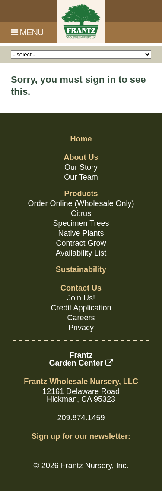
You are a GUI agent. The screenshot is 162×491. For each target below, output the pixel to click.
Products (81, 193)
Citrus (81, 213)
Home (81, 138)
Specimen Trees (81, 223)
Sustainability (81, 269)
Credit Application (81, 307)
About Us (81, 157)
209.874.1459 (81, 417)
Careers (81, 317)
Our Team (81, 177)
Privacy (81, 327)
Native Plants (81, 233)
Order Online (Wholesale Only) (81, 203)
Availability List (81, 253)
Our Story (81, 167)
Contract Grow (81, 243)
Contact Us (81, 288)
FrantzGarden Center (81, 359)
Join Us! (81, 298)
